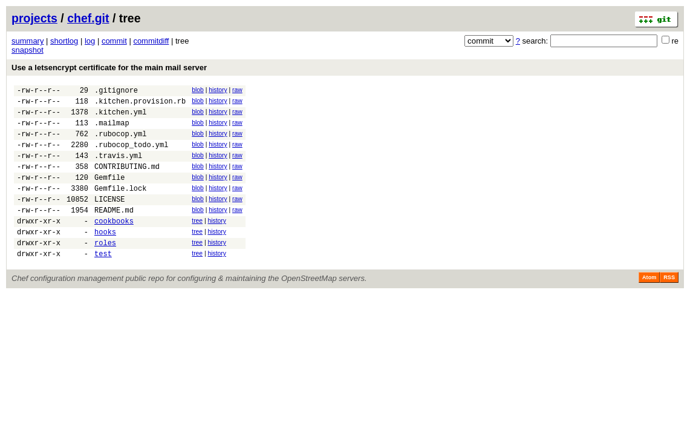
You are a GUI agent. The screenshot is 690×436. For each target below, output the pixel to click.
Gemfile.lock (120, 206)
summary (27, 40)
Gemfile (109, 193)
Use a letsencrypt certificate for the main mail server (109, 67)
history (218, 90)
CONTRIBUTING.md (127, 181)
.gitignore (116, 92)
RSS (669, 306)
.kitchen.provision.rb (140, 104)
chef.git (88, 18)
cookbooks (114, 244)
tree (197, 242)
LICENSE (109, 219)
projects (34, 18)
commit (114, 40)
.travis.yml (118, 168)
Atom (649, 306)
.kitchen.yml (120, 117)
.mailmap (111, 130)
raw (237, 90)
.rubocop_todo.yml (131, 155)
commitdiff (151, 40)
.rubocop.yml (120, 142)
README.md (114, 231)
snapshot (27, 49)
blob (198, 90)
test (103, 282)
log (90, 40)
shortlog (64, 40)
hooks (105, 257)
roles (105, 270)
